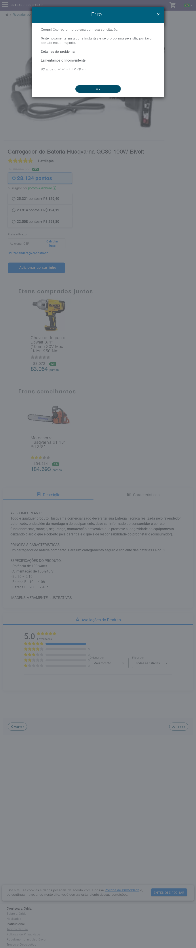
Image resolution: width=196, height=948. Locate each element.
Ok (98, 89)
